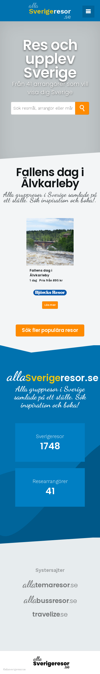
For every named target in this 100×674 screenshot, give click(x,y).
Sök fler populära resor (50, 330)
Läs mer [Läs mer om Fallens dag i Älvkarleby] (50, 304)
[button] (88, 12)
